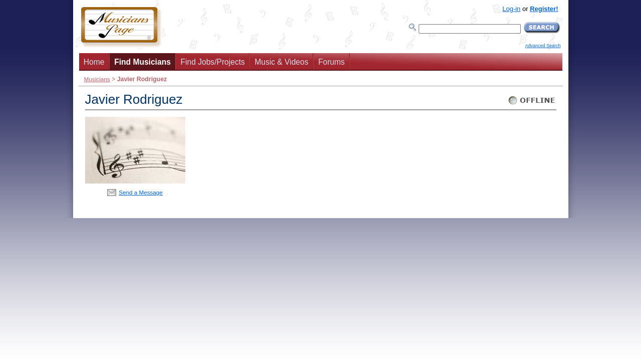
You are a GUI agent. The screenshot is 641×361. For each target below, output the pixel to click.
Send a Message (141, 192)
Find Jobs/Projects (213, 62)
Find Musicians (142, 62)
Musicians (97, 79)
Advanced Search (542, 45)
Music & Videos (281, 62)
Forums (331, 62)
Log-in (511, 9)
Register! (544, 9)
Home (94, 62)
